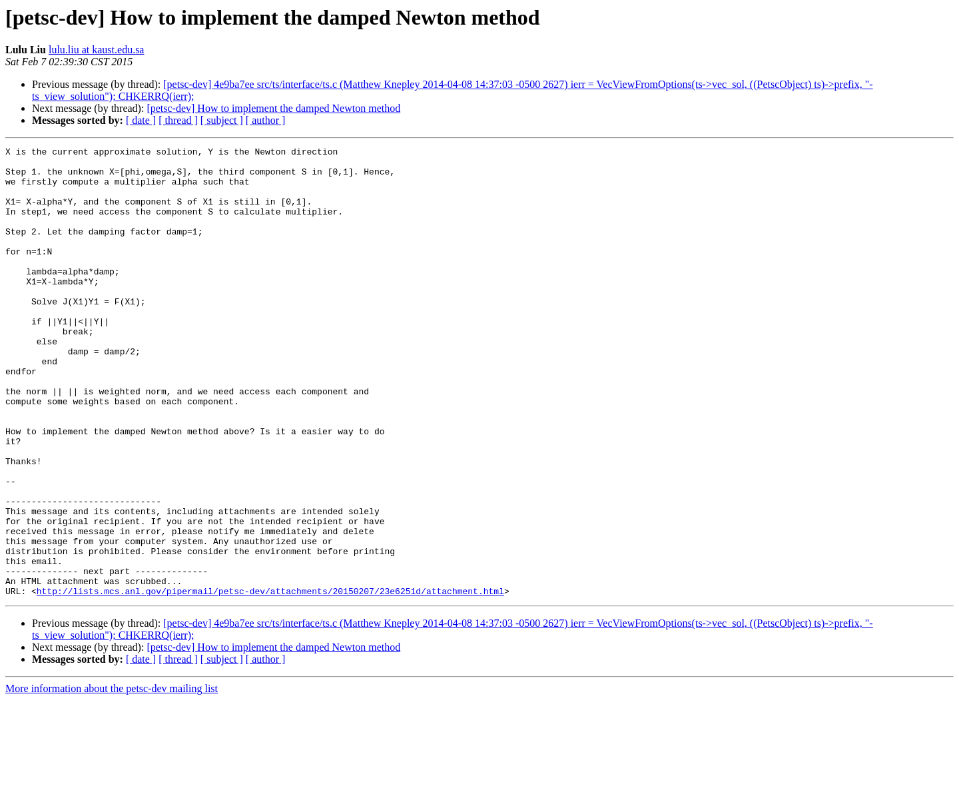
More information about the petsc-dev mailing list (111, 778)
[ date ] (141, 120)
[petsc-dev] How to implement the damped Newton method (273, 108)
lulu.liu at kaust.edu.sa (97, 49)
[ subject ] (221, 120)
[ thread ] (178, 120)
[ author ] (266, 120)
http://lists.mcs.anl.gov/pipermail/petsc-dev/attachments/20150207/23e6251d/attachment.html (270, 681)
